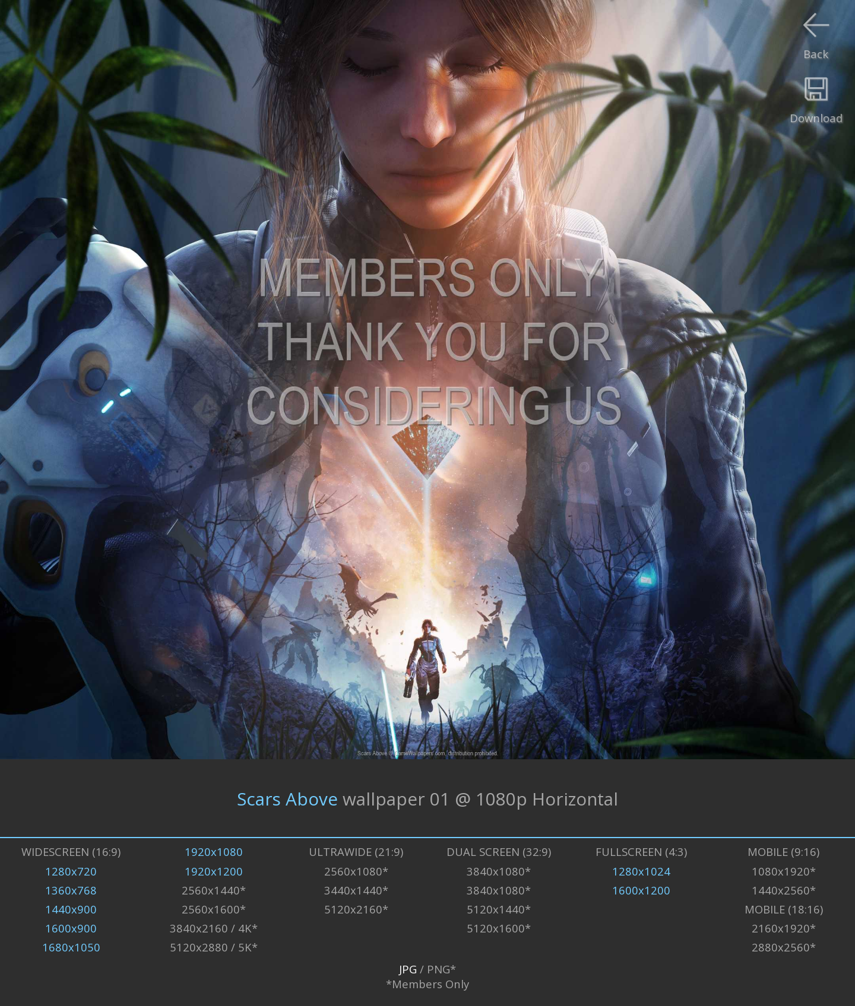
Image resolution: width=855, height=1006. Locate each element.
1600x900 (71, 928)
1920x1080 (214, 851)
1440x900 (71, 909)
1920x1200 (214, 871)
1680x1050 (71, 947)
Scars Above (287, 798)
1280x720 (71, 871)
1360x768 (71, 890)
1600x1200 (641, 890)
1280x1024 (641, 871)
